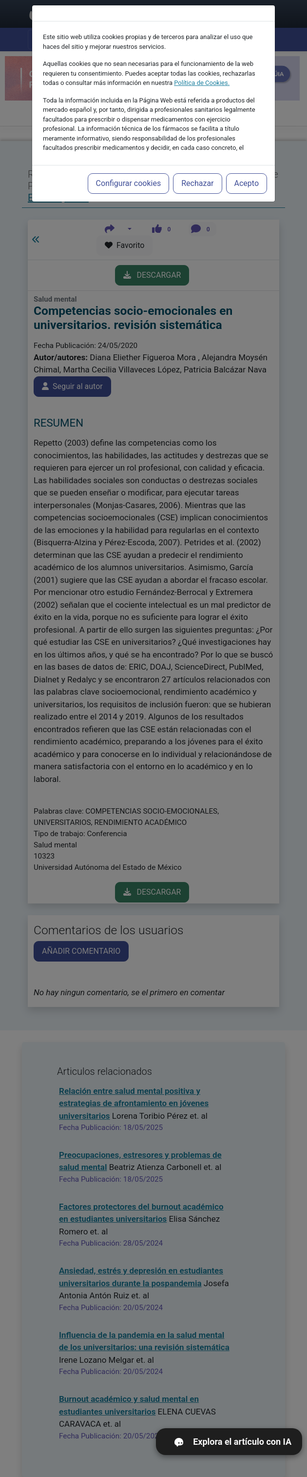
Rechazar (197, 165)
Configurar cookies (128, 165)
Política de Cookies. (202, 64)
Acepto (246, 165)
